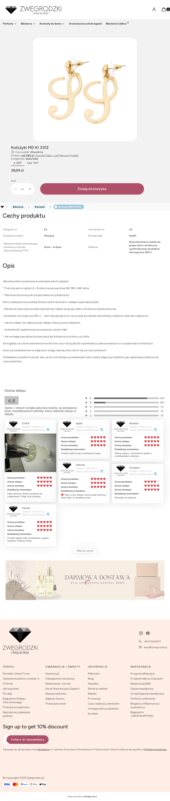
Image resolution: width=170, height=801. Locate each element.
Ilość (13, 180)
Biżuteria (18, 206)
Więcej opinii (85, 550)
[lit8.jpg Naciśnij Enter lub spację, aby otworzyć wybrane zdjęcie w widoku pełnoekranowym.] (85, 89)
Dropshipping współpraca (147, 693)
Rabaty (92, 693)
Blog (91, 678)
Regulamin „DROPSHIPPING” (142, 714)
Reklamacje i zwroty (58, 683)
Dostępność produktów (103, 708)
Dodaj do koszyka (92, 189)
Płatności (94, 673)
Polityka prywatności (16, 707)
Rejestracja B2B (140, 683)
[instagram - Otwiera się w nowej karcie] (141, 633)
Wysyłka (93, 683)
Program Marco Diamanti (146, 678)
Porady (7, 693)
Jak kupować (11, 688)
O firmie (8, 683)
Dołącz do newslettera (27, 739)
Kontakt (93, 713)
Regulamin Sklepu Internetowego (14, 700)
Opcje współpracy (142, 688)
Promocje (94, 698)
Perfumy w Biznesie (142, 698)
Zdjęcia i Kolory (55, 698)
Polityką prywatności (155, 749)
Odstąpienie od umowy (60, 678)
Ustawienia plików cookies (20, 678)
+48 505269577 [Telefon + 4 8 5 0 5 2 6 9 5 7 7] (152, 641)
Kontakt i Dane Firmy (16, 673)
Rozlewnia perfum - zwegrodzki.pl (2, 206)
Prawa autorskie (55, 703)
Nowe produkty (98, 688)
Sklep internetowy (81, 796)
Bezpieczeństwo (55, 693)
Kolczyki (40, 206)
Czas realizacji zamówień (103, 703)
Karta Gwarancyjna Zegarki (62, 688)
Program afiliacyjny (142, 673)
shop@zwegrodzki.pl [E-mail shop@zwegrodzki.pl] (155, 647)
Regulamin (44, 749)
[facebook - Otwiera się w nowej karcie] (148, 633)
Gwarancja (52, 673)
